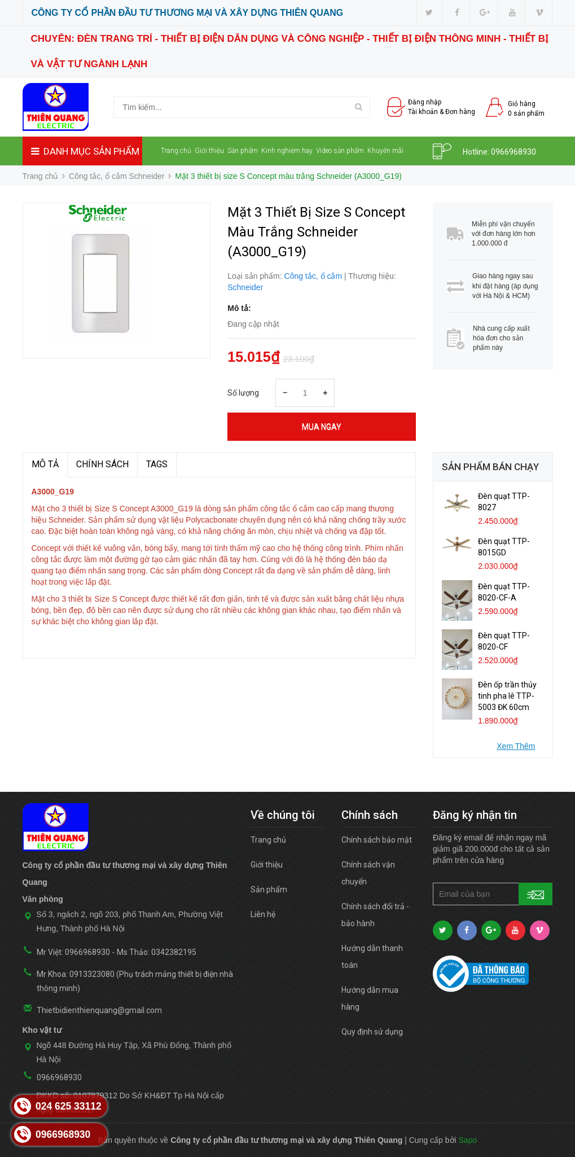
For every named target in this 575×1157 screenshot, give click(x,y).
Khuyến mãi (385, 151)
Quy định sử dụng (372, 1031)
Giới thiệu (209, 151)
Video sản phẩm (340, 151)
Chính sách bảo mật (376, 839)
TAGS (157, 464)
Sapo (468, 1140)
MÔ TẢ (45, 464)
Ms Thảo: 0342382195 (156, 952)
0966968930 (513, 151)
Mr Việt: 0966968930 (73, 952)
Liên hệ (171, 179)
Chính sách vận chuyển (368, 873)
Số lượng (243, 392)
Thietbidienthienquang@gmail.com (99, 1010)
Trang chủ (176, 151)
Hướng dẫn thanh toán (372, 957)
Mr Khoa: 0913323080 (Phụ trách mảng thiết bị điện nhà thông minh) (135, 981)
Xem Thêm (516, 746)
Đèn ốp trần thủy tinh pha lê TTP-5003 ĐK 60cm (507, 696)
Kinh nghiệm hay (287, 151)
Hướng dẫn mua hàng (369, 998)
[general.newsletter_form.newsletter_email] (493, 894)
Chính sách (102, 464)
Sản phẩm (242, 151)
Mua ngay (321, 426)
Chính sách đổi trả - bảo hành (375, 915)
